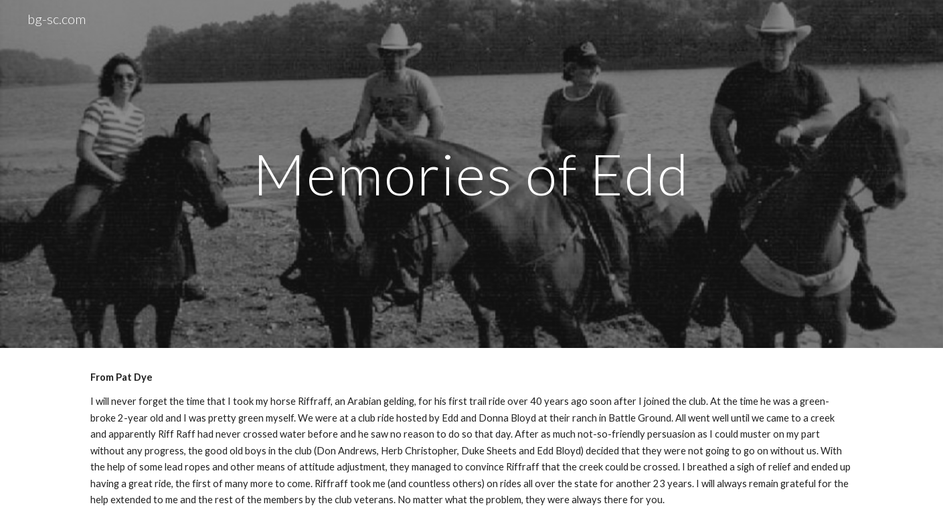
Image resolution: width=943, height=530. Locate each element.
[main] (472, 173)
